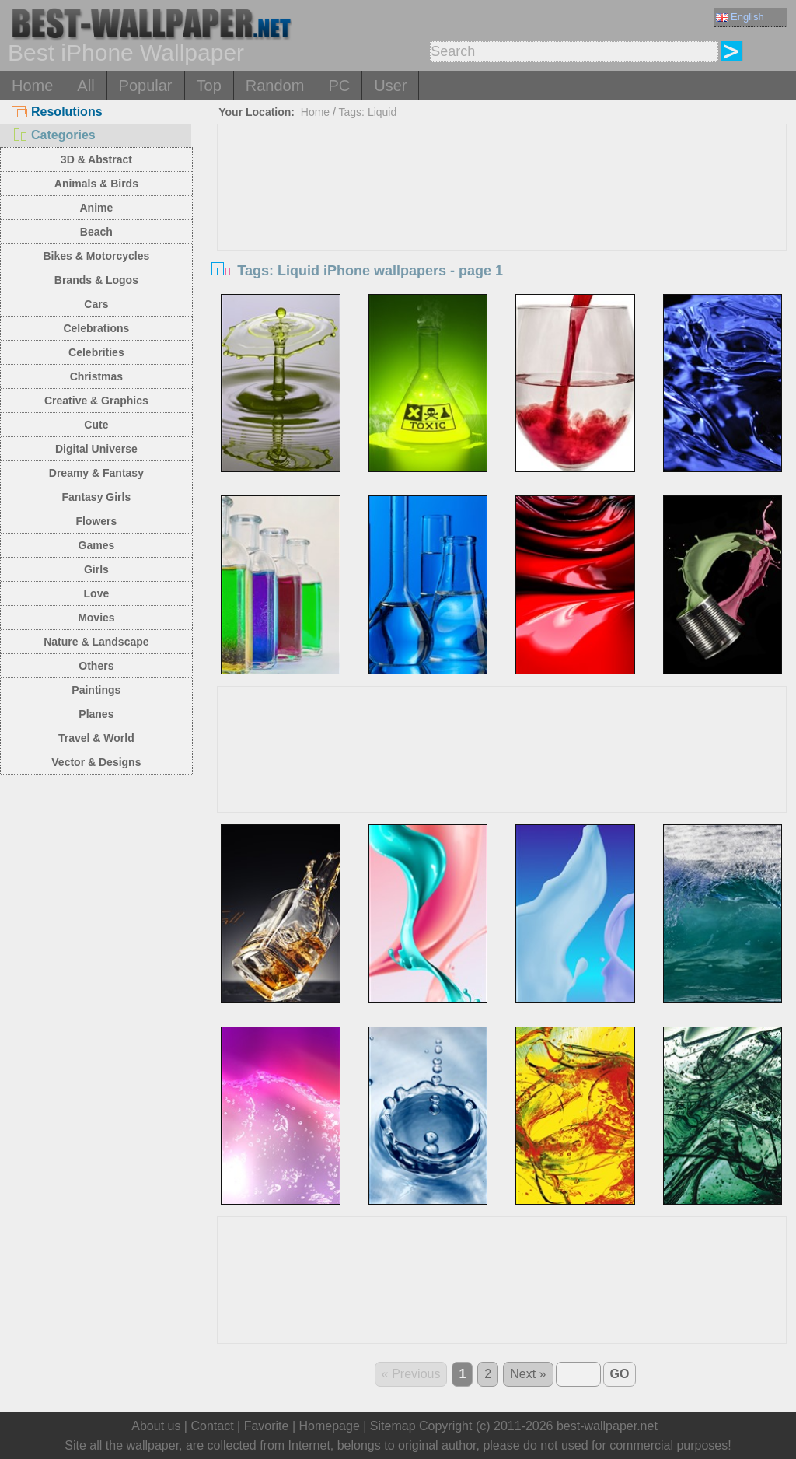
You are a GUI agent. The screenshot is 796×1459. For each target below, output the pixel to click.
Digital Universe (96, 449)
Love (97, 593)
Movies (96, 617)
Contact (211, 1426)
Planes (96, 714)
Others (96, 666)
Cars (96, 304)
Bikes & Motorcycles (96, 256)
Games (97, 545)
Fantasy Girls (96, 497)
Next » (528, 1373)
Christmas (96, 376)
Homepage (329, 1426)
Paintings (96, 690)
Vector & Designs (96, 762)
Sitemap (393, 1426)
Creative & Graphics (96, 400)
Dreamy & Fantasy (96, 473)
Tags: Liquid (368, 112)
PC (339, 85)
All (85, 85)
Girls (96, 569)
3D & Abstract (96, 159)
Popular (146, 85)
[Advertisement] (502, 241)
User (390, 85)
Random (275, 85)
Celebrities (96, 352)
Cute (96, 424)
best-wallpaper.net (607, 1426)
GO (620, 1373)
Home (32, 85)
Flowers (96, 521)
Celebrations (96, 328)
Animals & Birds (96, 183)
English (740, 17)
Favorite (266, 1426)
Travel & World (96, 738)
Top (209, 85)
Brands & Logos (96, 280)
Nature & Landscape (96, 641)
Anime (96, 207)
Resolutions (57, 111)
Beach (96, 232)
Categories (54, 135)
